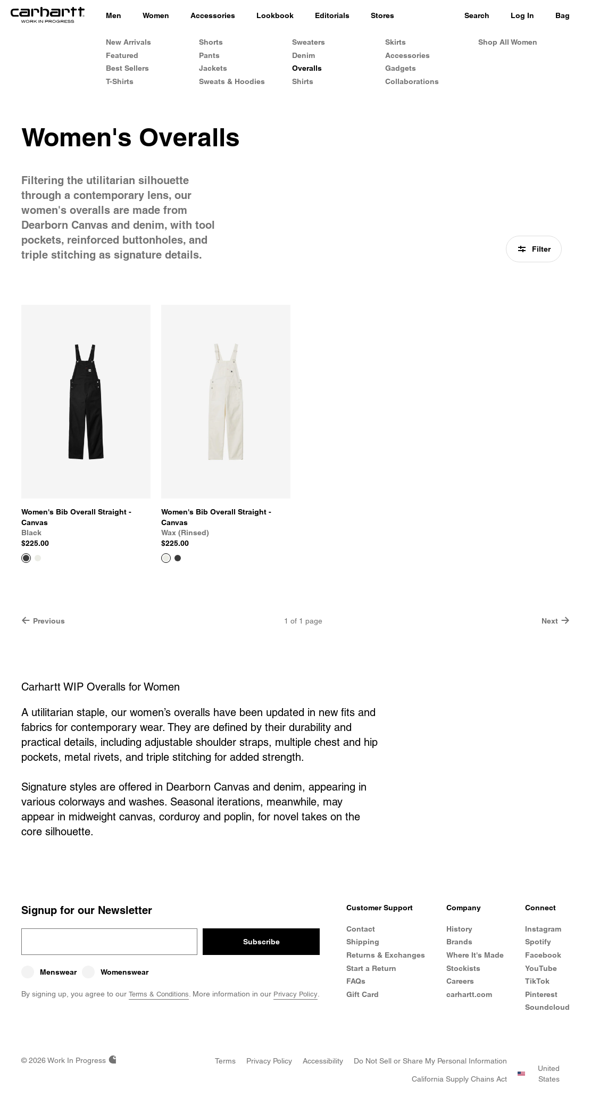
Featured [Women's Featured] (122, 55)
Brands (459, 941)
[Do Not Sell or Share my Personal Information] (430, 1061)
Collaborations (412, 81)
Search (476, 15)
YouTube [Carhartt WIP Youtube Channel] (541, 968)
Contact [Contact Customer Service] (361, 929)
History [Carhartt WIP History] (459, 929)
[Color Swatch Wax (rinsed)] (38, 558)
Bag (562, 15)
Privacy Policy (301, 994)
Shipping (363, 941)
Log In (522, 15)
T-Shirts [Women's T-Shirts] (120, 81)
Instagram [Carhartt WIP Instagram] (543, 929)
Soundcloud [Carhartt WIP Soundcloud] (547, 1007)
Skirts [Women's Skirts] (395, 42)
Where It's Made (475, 955)
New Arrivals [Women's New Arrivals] (128, 42)
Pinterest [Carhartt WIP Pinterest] (541, 994)
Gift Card (363, 1004)
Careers (460, 981)
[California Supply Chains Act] (459, 1079)
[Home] (48, 16)
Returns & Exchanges (367, 960)
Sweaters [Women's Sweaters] (308, 42)
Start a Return (372, 978)
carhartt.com (469, 994)
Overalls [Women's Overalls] (307, 68)
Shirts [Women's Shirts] (302, 81)
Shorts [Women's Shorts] (211, 42)
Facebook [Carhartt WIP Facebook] (543, 955)
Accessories (407, 55)
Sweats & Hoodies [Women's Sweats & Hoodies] (232, 81)
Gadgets (400, 68)
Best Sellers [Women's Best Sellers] (127, 68)
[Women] (156, 16)
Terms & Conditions (161, 994)
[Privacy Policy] (269, 1061)
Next (556, 620)
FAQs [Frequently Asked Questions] (356, 991)
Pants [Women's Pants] (209, 55)
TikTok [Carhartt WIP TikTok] (537, 981)
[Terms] (225, 1061)
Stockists (463, 968)
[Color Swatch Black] (177, 558)
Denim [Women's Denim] (303, 55)
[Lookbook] (275, 16)
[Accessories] (212, 16)
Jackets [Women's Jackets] (213, 68)
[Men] (113, 16)
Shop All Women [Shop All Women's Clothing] (507, 42)
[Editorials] (332, 16)
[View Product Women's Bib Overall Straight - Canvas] (86, 427)
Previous (43, 620)
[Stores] (382, 16)
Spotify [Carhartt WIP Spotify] (538, 941)
